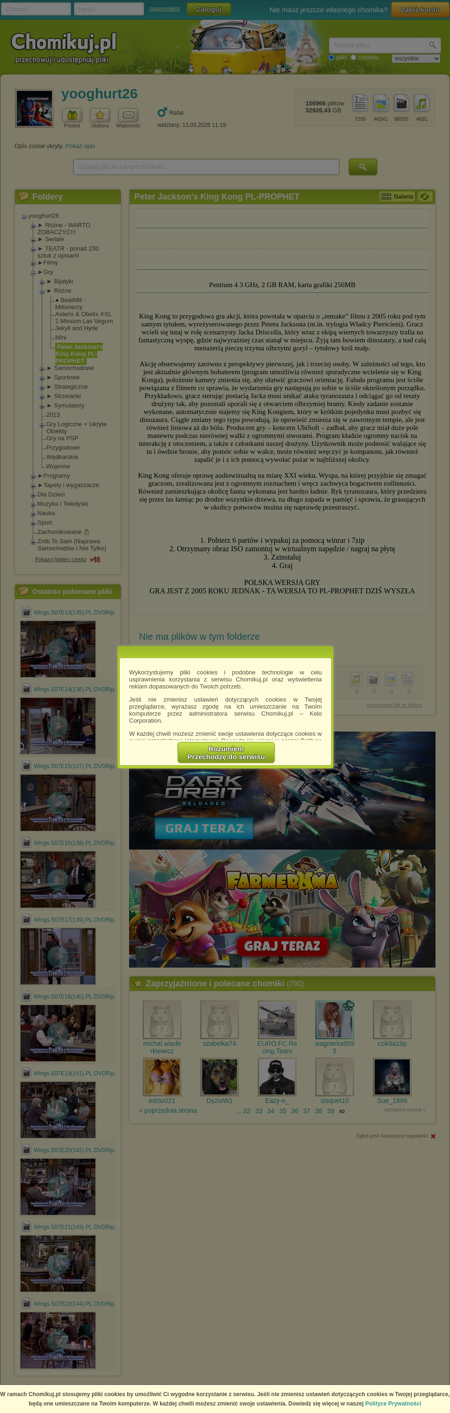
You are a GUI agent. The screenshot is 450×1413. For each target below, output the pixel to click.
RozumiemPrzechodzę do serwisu (226, 753)
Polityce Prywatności (393, 1403)
